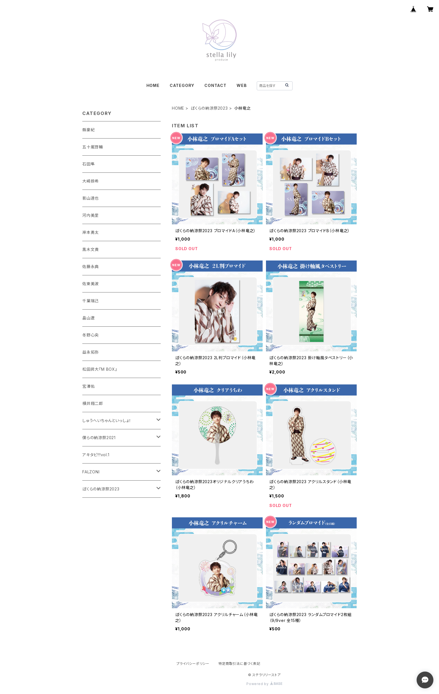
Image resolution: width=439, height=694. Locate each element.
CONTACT (215, 85)
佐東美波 (90, 283)
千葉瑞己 (90, 300)
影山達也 (90, 198)
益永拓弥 (90, 352)
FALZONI (91, 471)
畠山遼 (88, 317)
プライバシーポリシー (192, 663)
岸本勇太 (90, 232)
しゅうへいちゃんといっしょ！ (106, 420)
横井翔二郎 (92, 403)
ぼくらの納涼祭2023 (209, 108)
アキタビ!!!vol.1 (95, 454)
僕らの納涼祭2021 (99, 437)
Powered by (264, 684)
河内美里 (90, 215)
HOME (153, 85)
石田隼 (88, 164)
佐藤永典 (90, 266)
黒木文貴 (90, 249)
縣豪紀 (88, 129)
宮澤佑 (88, 386)
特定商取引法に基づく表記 (239, 663)
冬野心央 (90, 335)
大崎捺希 (90, 181)
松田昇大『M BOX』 (99, 369)
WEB (242, 85)
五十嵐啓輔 (92, 146)
